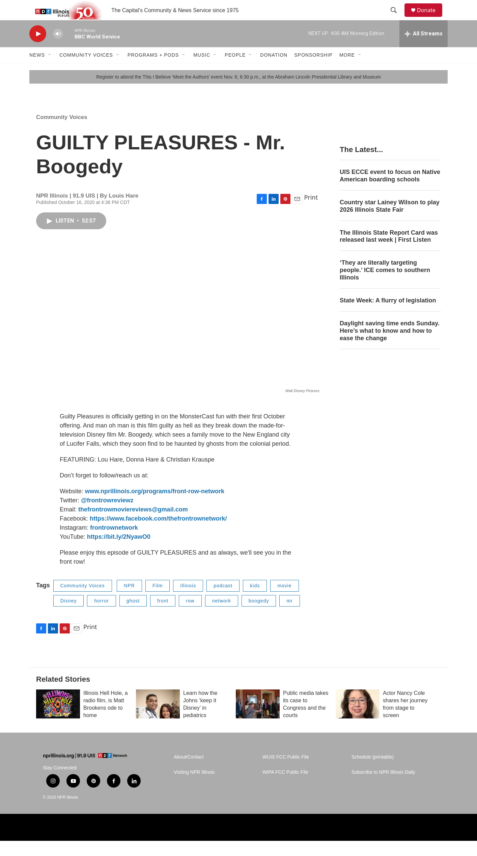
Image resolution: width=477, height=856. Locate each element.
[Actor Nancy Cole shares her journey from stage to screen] (358, 719)
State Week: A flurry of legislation (388, 315)
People (235, 70)
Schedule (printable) (373, 772)
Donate (430, 17)
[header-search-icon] (396, 18)
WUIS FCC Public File (285, 772)
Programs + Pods (153, 70)
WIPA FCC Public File (285, 787)
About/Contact (189, 772)
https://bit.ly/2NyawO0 (118, 552)
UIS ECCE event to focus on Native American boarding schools (390, 191)
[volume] (58, 49)
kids (255, 600)
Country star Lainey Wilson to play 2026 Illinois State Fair (390, 221)
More (347, 70)
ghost (133, 616)
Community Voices (86, 70)
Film (157, 600)
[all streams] (423, 48)
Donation (273, 70)
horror (101, 616)
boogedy (259, 616)
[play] (37, 49)
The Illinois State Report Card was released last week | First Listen (389, 251)
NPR (129, 600)
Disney (68, 616)
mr (289, 616)
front (162, 616)
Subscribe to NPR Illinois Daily (383, 787)
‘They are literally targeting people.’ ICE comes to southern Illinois (385, 285)
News (37, 70)
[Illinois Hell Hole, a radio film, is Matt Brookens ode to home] (58, 719)
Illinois (188, 600)
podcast (223, 600)
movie (284, 600)
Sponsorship (313, 70)
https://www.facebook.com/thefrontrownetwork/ (158, 533)
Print (311, 212)
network (221, 616)
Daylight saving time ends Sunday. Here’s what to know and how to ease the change (390, 346)
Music (201, 70)
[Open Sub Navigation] (50, 70)
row (190, 616)
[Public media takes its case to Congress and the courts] (258, 719)
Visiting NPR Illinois (194, 787)
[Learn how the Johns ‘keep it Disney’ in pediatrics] (158, 719)
